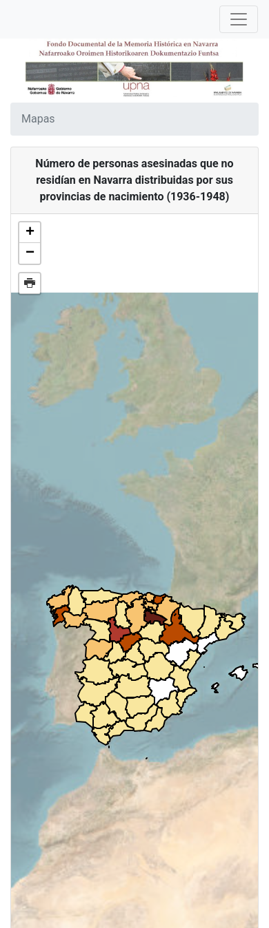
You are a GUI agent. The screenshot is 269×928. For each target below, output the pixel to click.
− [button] (30, 253)
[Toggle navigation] (238, 19)
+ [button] (30, 232)
